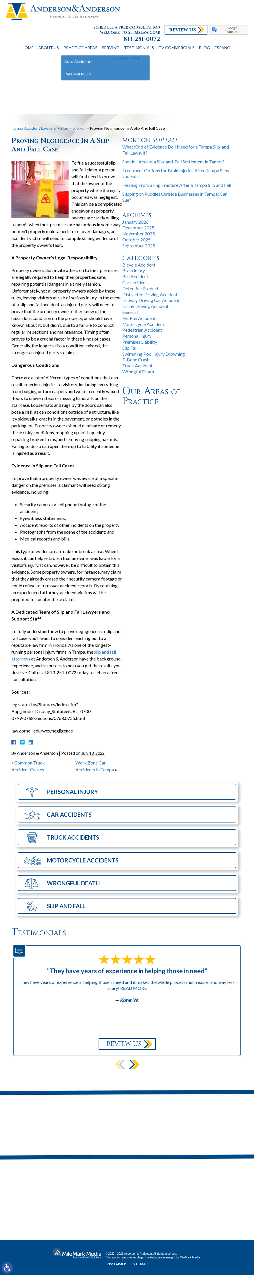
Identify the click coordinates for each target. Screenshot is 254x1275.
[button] (134, 1064)
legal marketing (148, 1257)
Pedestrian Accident (142, 330)
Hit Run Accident (139, 318)
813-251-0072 (141, 39)
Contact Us (127, 58)
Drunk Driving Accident (145, 306)
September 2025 (138, 245)
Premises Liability (139, 342)
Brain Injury (133, 270)
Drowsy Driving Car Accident (151, 300)
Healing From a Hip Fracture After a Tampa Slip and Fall (176, 185)
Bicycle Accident (138, 264)
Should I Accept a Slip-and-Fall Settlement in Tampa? (173, 161)
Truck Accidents (73, 837)
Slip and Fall (66, 905)
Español (224, 47)
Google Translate (232, 30)
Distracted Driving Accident (149, 294)
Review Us (182, 30)
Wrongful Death (138, 371)
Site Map (140, 1264)
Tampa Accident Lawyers (33, 128)
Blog (204, 47)
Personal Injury (136, 336)
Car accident (134, 282)
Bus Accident (135, 276)
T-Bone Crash (135, 359)
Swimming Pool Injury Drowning (153, 354)
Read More (133, 988)
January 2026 (135, 222)
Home (28, 47)
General (130, 312)
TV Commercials (177, 47)
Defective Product (140, 288)
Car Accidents (69, 814)
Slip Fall (79, 128)
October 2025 (136, 239)
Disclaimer (116, 1264)
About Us (48, 47)
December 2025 (138, 227)
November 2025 (138, 233)
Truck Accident (137, 365)
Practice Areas (80, 47)
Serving (110, 47)
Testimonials (139, 47)
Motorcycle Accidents (83, 860)
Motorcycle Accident (143, 324)
